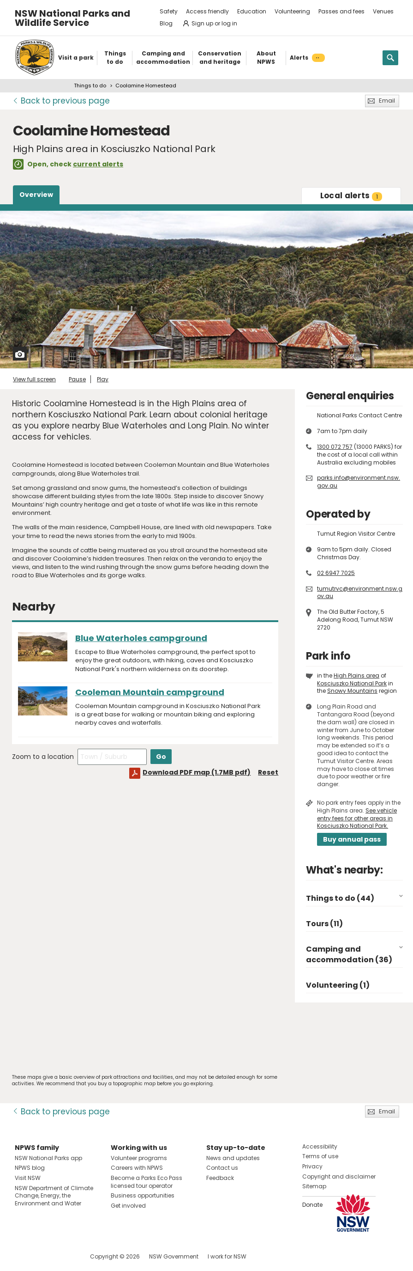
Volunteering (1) (338, 985)
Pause (77, 379)
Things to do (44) (340, 898)
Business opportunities (142, 1195)
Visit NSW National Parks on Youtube (63, 1256)
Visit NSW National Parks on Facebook (23, 1256)
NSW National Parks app (48, 1158)
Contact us (222, 1168)
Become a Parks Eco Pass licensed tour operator (146, 1182)
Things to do (90, 85)
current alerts (98, 164)
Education (251, 11)
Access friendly (207, 11)
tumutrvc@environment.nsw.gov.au (359, 592)
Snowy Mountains (352, 691)
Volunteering (292, 11)
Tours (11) (324, 923)
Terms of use (320, 1156)
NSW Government (173, 1256)
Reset (268, 772)
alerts (351, 195)
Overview (36, 194)
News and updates (233, 1158)
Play (102, 379)
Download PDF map (197, 772)
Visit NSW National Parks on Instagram (43, 1256)
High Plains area (356, 675)
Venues (383, 11)
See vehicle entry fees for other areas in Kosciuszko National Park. (357, 818)
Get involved (128, 1206)
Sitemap (314, 1186)
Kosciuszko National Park (352, 683)
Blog (166, 23)
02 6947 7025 (336, 573)
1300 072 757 (335, 447)
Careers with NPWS (137, 1168)
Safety (169, 11)
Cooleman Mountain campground (149, 692)
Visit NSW (28, 1178)
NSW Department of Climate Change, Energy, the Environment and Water (54, 1196)
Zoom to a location (43, 756)
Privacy (312, 1166)
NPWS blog (30, 1168)
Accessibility (319, 1146)
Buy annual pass (352, 839)
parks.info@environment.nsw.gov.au (358, 481)
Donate (312, 1205)
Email (387, 100)
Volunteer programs (139, 1158)
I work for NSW (227, 1256)
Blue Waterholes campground (141, 638)
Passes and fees (341, 11)
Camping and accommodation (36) (349, 954)
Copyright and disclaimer (339, 1176)
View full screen (34, 379)
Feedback (220, 1178)
